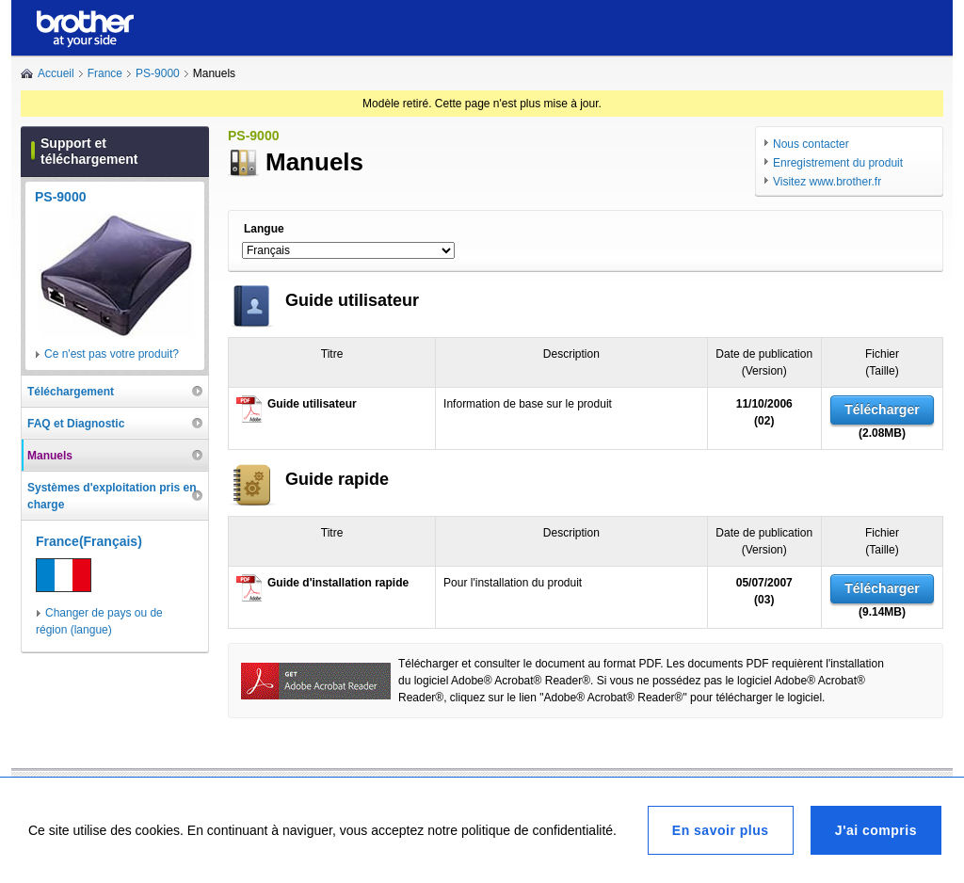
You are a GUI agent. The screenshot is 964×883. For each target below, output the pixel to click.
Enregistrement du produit (838, 162)
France (105, 73)
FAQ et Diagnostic (75, 423)
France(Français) (89, 541)
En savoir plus (720, 830)
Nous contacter (811, 144)
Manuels (49, 455)
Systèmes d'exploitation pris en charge (112, 496)
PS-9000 (158, 73)
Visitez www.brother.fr (827, 181)
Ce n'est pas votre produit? (111, 354)
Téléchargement (70, 391)
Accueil (56, 73)
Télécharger (881, 409)
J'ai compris (876, 830)
